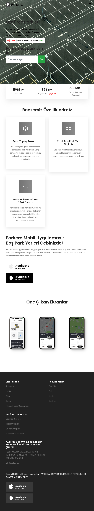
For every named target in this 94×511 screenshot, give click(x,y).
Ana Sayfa (10, 386)
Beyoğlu (52, 386)
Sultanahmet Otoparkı (15, 434)
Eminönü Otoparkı (13, 429)
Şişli (50, 391)
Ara (41, 59)
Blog (8, 396)
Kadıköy (52, 396)
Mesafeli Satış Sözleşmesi (17, 406)
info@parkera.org (13, 463)
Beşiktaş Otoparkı (13, 419)
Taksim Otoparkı (12, 424)
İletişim (9, 401)
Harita (8, 391)
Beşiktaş (52, 401)
